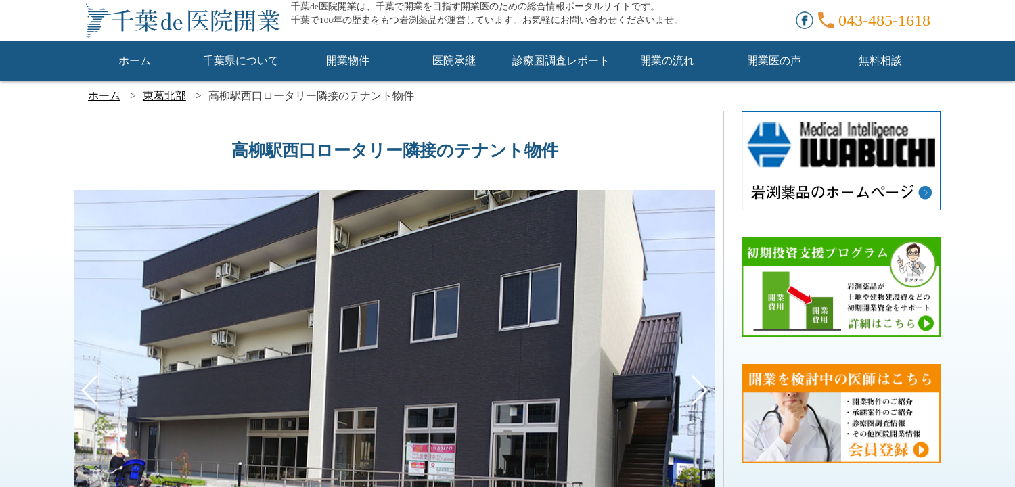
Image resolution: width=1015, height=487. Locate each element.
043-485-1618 (884, 20)
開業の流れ (667, 60)
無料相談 (880, 60)
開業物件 (347, 60)
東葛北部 (164, 95)
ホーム (134, 60)
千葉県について (241, 60)
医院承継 (454, 60)
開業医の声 (774, 60)
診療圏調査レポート (561, 60)
